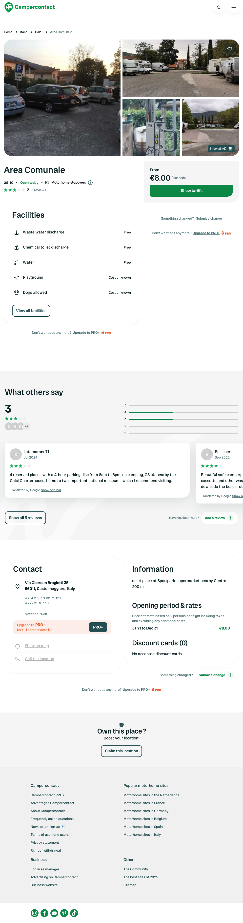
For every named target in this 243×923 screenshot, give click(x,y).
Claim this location (121, 751)
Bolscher (222, 451)
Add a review (219, 517)
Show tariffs (191, 190)
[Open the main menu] (233, 7)
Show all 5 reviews (25, 517)
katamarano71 (36, 451)
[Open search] (218, 7)
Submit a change (209, 218)
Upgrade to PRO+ (86, 332)
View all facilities (31, 310)
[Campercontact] (29, 7)
